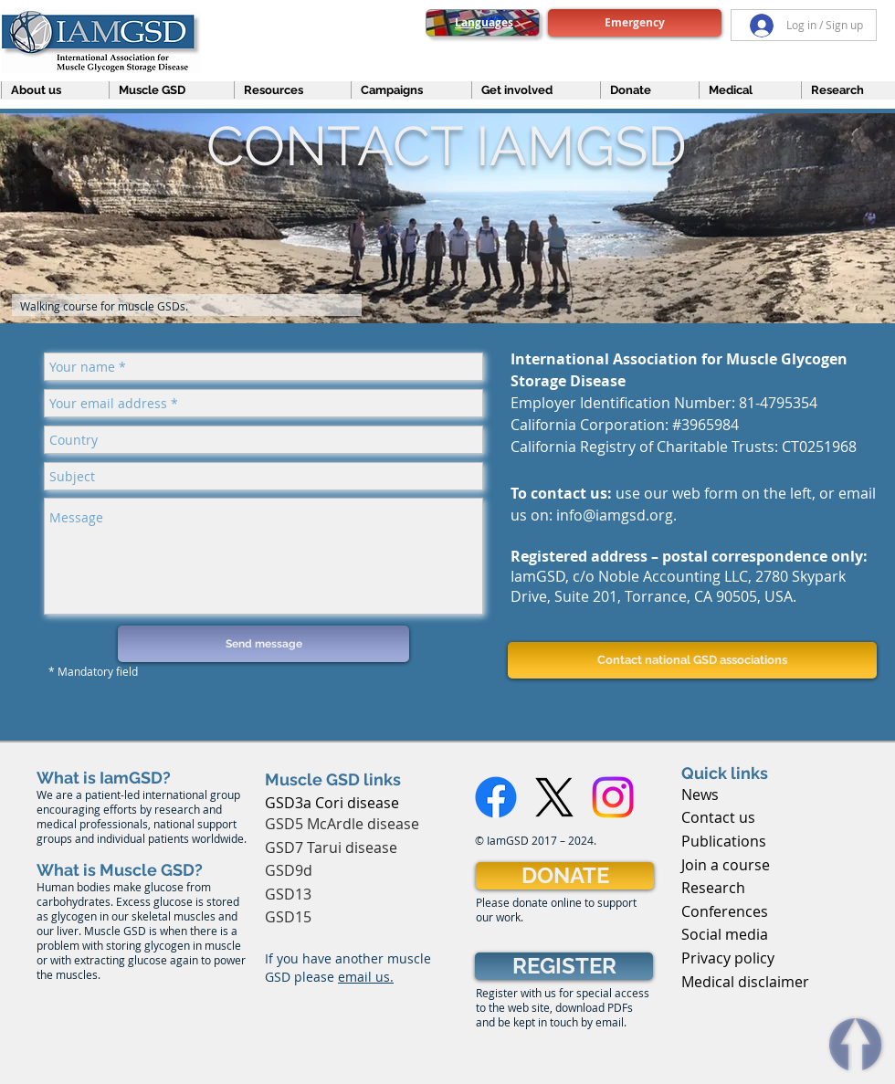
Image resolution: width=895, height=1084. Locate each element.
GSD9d (288, 870)
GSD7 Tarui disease (331, 847)
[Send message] (263, 644)
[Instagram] (612, 797)
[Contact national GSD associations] (692, 660)
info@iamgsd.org (614, 515)
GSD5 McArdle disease (342, 824)
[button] (46, 90)
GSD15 (288, 917)
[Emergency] (634, 23)
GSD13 (288, 894)
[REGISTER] (564, 966)
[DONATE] (565, 875)
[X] (554, 797)
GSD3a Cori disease (332, 803)
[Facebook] (496, 797)
